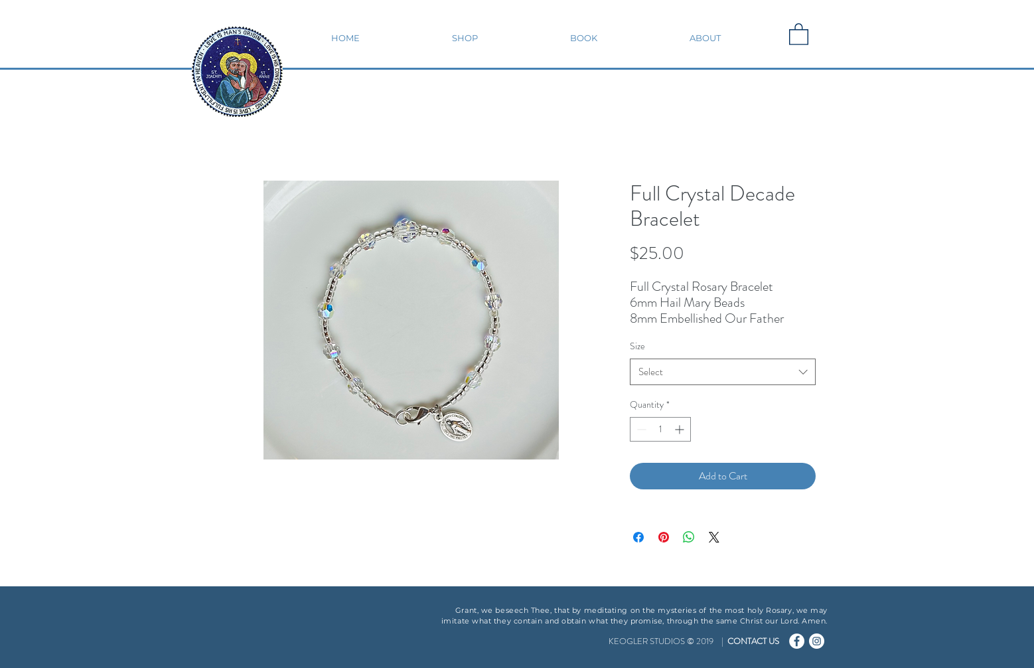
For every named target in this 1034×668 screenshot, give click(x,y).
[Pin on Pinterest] (664, 537)
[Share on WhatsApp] (689, 537)
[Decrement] (640, 429)
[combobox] (723, 372)
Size (637, 346)
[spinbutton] (660, 429)
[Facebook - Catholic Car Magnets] (796, 641)
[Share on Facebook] (638, 537)
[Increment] (680, 429)
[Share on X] (714, 537)
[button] (465, 37)
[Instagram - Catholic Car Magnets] (816, 641)
